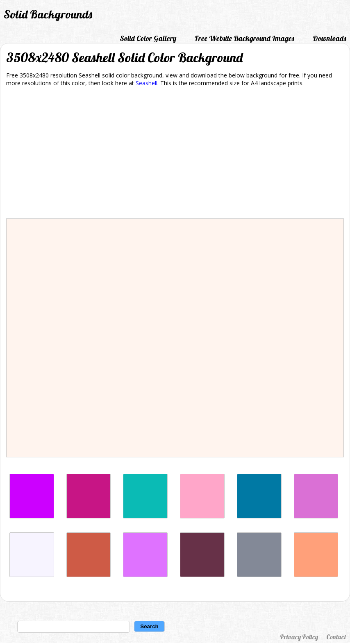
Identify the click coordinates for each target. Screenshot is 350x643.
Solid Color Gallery (148, 38)
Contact (336, 637)
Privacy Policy (299, 637)
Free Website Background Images (244, 38)
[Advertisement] (175, 154)
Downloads (329, 38)
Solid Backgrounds (48, 14)
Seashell (146, 83)
